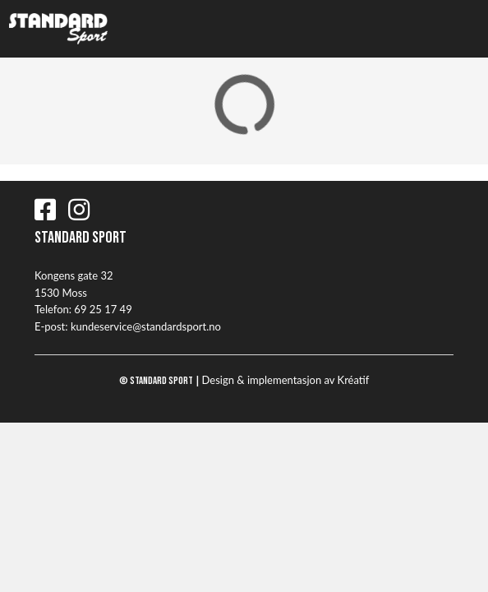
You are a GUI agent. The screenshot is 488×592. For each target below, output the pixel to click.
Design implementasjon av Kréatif (286, 379)
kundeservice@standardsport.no (146, 326)
